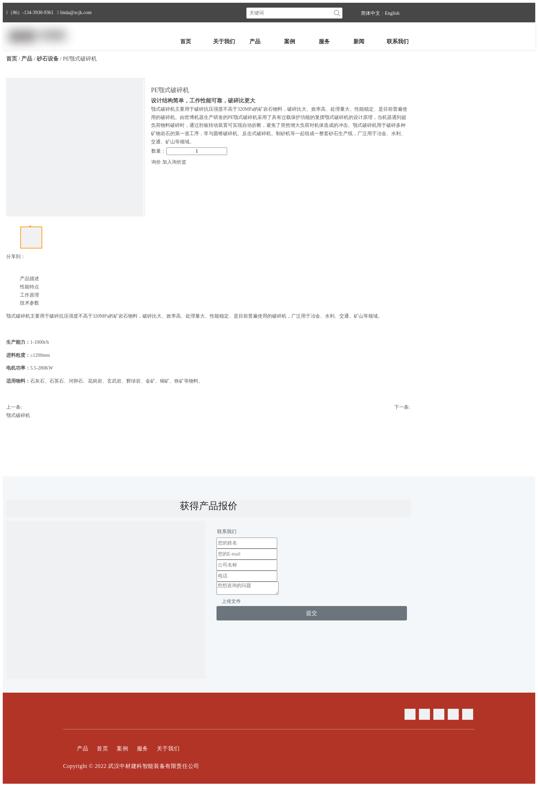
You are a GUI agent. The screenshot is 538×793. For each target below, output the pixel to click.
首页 (102, 748)
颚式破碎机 (18, 415)
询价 (156, 162)
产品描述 (29, 278)
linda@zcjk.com (76, 12)
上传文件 (231, 601)
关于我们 (168, 748)
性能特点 (29, 286)
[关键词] (289, 13)
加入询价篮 (174, 162)
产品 (82, 748)
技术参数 (29, 303)
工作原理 (29, 295)
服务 (142, 748)
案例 (122, 748)
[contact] (105, 620)
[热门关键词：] (337, 13)
